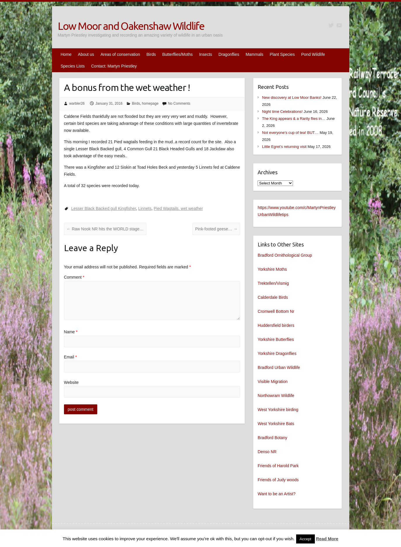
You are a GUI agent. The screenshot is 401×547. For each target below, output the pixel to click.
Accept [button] (305, 539)
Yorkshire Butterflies (276, 339)
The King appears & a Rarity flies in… (293, 118)
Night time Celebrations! (282, 111)
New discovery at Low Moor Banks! (291, 97)
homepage (150, 103)
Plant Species (282, 54)
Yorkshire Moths (272, 269)
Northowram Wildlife (276, 395)
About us (86, 54)
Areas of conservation (120, 54)
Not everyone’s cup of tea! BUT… (290, 132)
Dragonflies (228, 54)
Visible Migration (272, 381)
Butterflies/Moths (177, 54)
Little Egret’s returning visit (284, 146)
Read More (327, 538)
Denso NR (267, 451)
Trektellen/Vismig (273, 283)
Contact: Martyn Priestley (114, 66)
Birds (151, 54)
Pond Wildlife (313, 54)
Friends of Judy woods (278, 479)
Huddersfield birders (276, 325)
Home (66, 54)
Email (70, 357)
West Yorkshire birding (278, 409)
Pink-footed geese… (216, 229)
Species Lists (73, 66)
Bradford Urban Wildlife (279, 367)
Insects (205, 54)
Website (71, 382)
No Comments (179, 103)
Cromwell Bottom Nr (276, 311)
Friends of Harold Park (278, 465)
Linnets (144, 208)
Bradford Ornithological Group (285, 255)
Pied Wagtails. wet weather (178, 208)
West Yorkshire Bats (276, 423)
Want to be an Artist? (276, 493)
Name (71, 331)
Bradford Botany (272, 437)
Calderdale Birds (273, 297)
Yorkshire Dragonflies (277, 353)
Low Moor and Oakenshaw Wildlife (131, 26)
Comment (74, 277)
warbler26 (77, 103)
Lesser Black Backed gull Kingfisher (103, 208)
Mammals (254, 54)
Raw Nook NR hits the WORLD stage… (105, 229)
